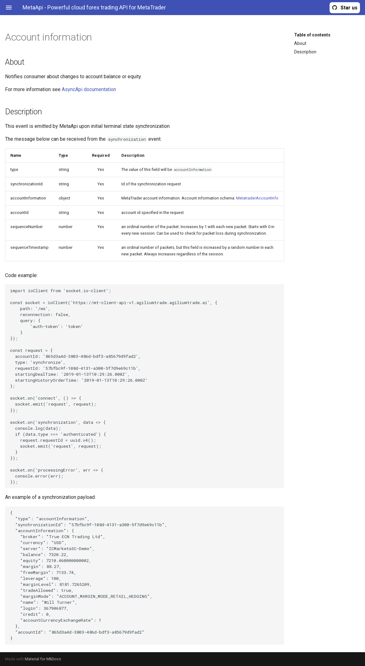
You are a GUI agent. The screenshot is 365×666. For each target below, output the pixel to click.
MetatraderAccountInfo (257, 198)
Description (305, 51)
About (300, 43)
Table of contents (312, 34)
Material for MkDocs (43, 659)
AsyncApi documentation (89, 89)
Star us (349, 8)
